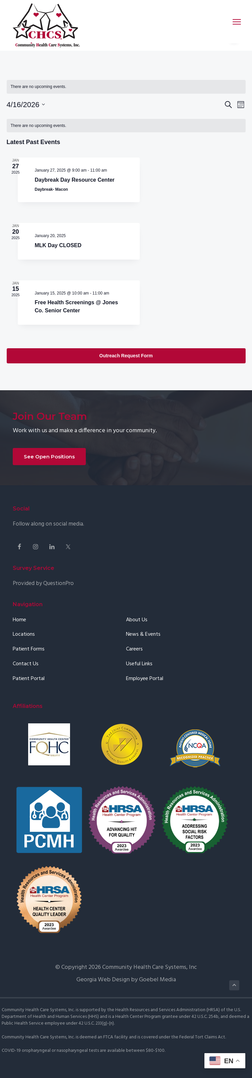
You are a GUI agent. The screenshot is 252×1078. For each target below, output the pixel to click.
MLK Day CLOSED (58, 253)
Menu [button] (232, 21)
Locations (24, 648)
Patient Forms (29, 663)
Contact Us (26, 678)
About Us (136, 633)
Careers (134, 663)
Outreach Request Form (125, 369)
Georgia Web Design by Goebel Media (126, 993)
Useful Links (139, 678)
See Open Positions (49, 470)
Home (19, 633)
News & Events (143, 648)
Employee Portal (144, 692)
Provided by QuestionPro (43, 596)
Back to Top (234, 999)
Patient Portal (29, 692)
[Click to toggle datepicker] (26, 104)
